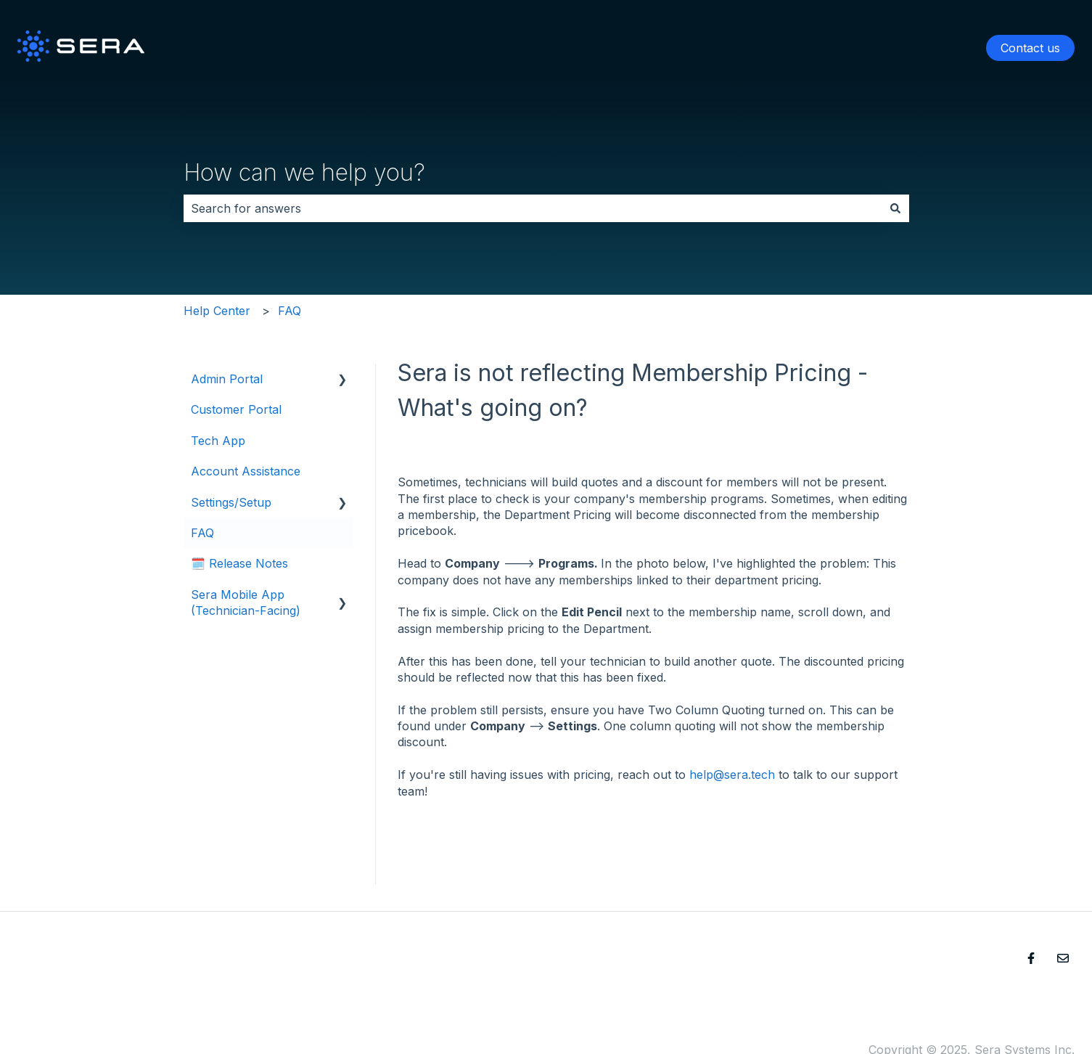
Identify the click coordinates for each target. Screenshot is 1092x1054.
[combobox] (533, 208)
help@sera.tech (732, 774)
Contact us (1030, 48)
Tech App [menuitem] (218, 440)
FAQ (289, 310)
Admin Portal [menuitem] (227, 379)
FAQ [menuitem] (202, 533)
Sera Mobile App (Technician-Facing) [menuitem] (245, 602)
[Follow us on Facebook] (1031, 958)
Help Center (217, 310)
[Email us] (1063, 958)
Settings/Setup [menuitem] (231, 502)
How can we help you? (304, 172)
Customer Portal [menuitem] (236, 409)
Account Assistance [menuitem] (245, 471)
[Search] (895, 208)
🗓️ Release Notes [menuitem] (239, 563)
